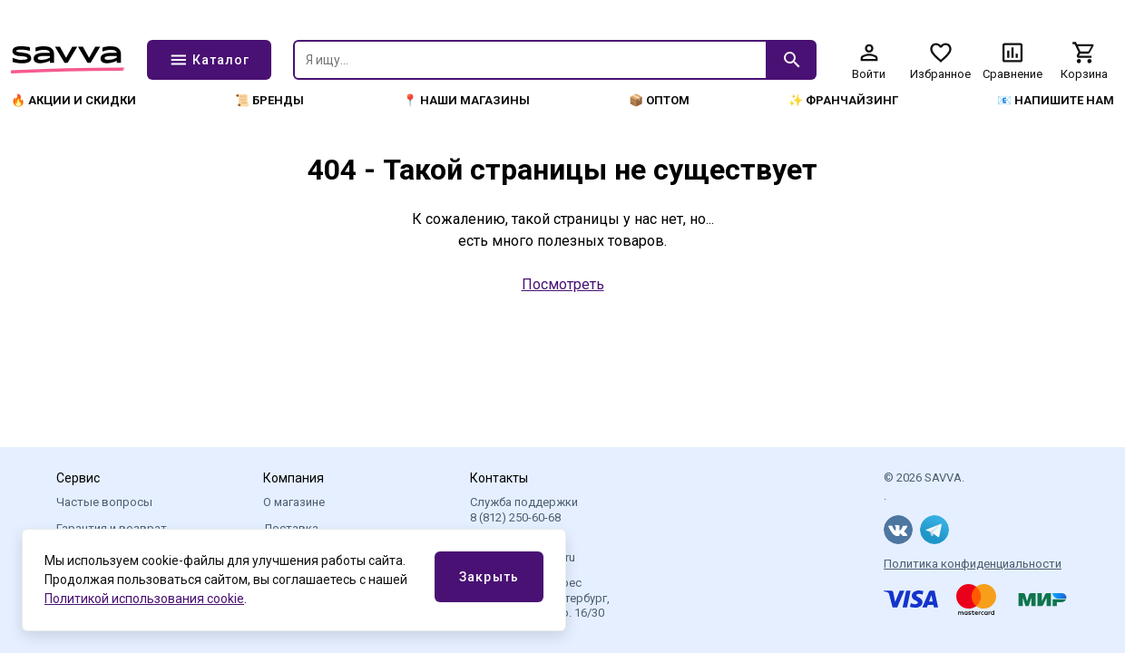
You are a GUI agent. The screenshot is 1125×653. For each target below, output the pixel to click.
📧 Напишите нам (1055, 100)
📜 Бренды (269, 100)
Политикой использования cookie (144, 598)
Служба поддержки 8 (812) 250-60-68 (524, 509)
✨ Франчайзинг (843, 100)
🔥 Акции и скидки (73, 100)
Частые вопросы (104, 502)
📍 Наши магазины (466, 100)
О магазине (294, 502)
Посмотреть (563, 284)
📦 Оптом (659, 100)
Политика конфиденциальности (972, 563)
